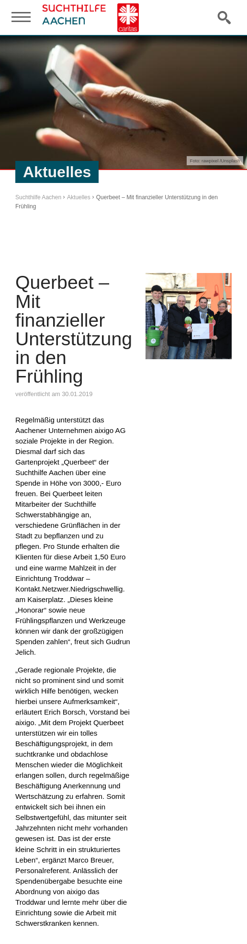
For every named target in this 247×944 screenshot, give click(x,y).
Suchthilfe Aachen (38, 197)
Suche (225, 17)
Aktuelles (78, 197)
